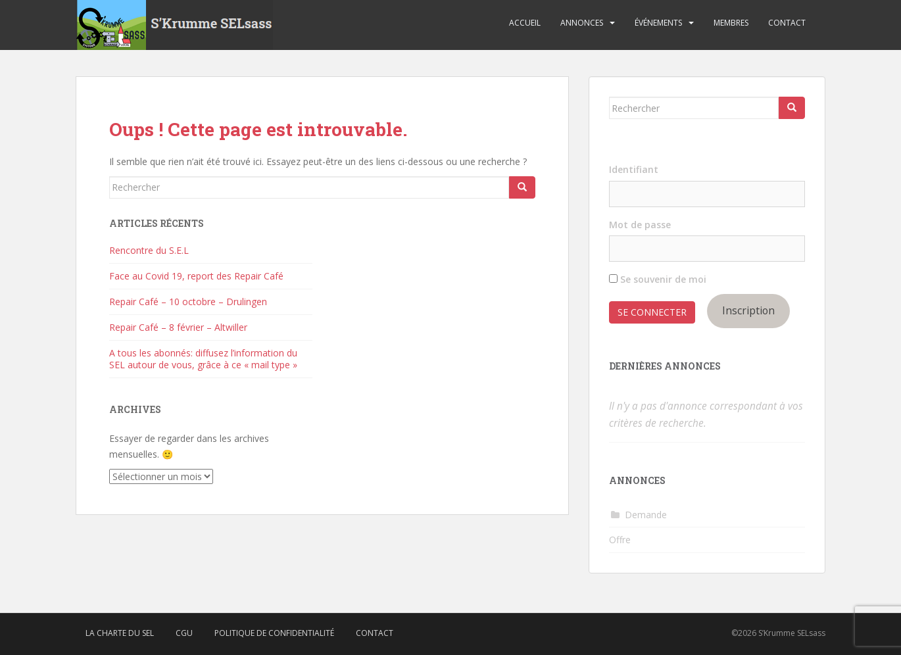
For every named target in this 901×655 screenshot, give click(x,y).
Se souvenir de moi (657, 279)
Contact (787, 22)
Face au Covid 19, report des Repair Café (196, 276)
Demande (646, 514)
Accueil (525, 22)
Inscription (748, 310)
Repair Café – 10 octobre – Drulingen (188, 301)
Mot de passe (640, 224)
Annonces (581, 22)
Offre (620, 539)
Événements (658, 22)
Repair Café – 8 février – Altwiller (178, 327)
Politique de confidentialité (274, 633)
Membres (731, 22)
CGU (184, 633)
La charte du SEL (119, 633)
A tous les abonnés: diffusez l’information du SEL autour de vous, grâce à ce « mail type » (203, 359)
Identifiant (633, 169)
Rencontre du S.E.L (149, 250)
